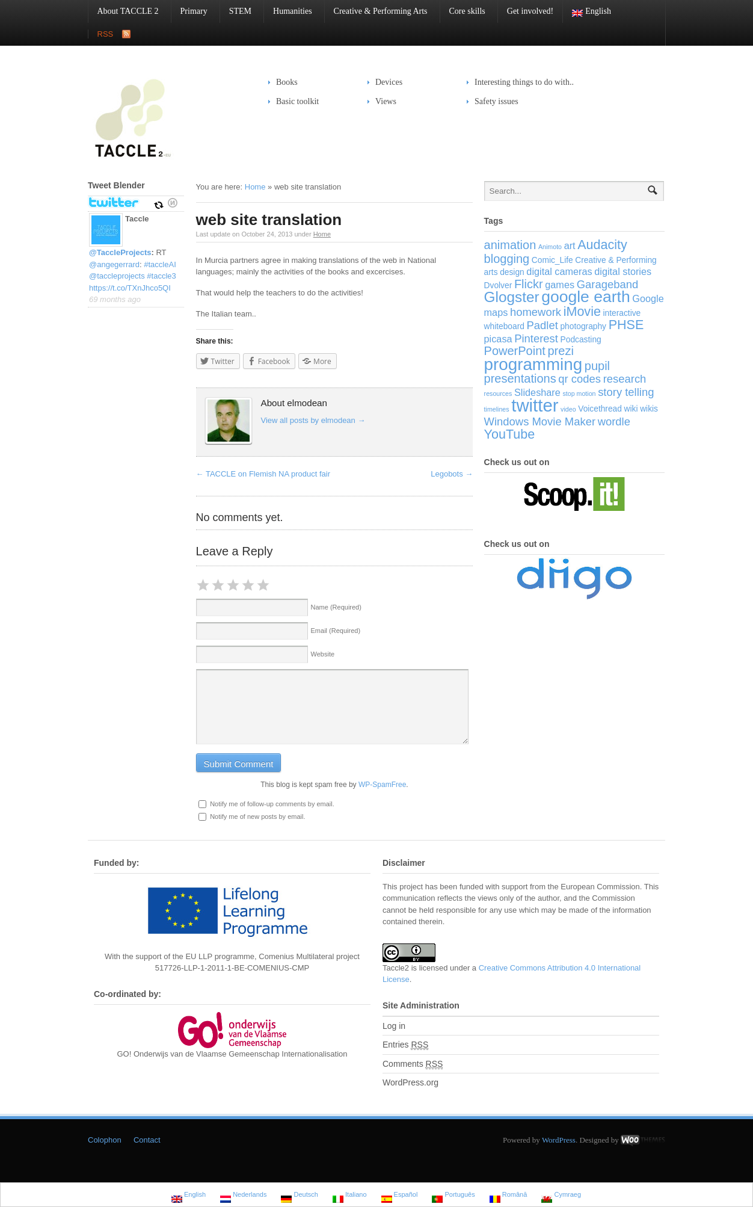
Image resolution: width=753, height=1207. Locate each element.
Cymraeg (561, 1196)
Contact (147, 1139)
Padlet (542, 325)
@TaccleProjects (120, 252)
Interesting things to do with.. (524, 82)
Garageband (608, 284)
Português (453, 1196)
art (570, 245)
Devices (384, 82)
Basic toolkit (293, 101)
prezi (560, 350)
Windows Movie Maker (539, 421)
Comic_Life (552, 260)
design (512, 272)
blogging (507, 258)
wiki (631, 408)
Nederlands (243, 1196)
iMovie (582, 311)
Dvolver (498, 285)
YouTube (509, 434)
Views (385, 101)
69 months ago (115, 299)
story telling (626, 392)
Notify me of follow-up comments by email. (272, 803)
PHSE (626, 324)
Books (287, 82)
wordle (614, 421)
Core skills (462, 11)
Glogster (511, 297)
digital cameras (559, 271)
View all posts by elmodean (313, 420)
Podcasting (581, 339)
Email (336, 630)
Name (336, 607)
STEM (235, 11)
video (568, 409)
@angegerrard (114, 264)
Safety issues (492, 101)
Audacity (602, 244)
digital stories (622, 271)
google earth (585, 297)
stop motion (578, 393)
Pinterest (536, 338)
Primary (189, 11)
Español (399, 1196)
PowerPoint (515, 350)
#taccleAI (160, 264)
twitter (534, 405)
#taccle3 (161, 275)
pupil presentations (547, 372)
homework (535, 312)
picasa (498, 338)
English (587, 12)
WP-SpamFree (382, 784)
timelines (496, 409)
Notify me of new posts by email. (257, 816)
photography (583, 326)
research (625, 378)
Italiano (350, 1196)
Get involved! (530, 11)
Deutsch (299, 1196)
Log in (394, 1026)
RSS (105, 34)
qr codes (579, 378)
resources (498, 393)
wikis (649, 408)
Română (508, 1196)
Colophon (104, 1139)
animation (510, 245)
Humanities (288, 11)
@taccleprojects (117, 275)
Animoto (550, 246)
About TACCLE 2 (123, 11)
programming (533, 364)
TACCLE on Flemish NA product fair (263, 473)
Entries (405, 1045)
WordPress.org (410, 1082)
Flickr (528, 284)
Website (323, 654)
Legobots (452, 473)
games (559, 284)
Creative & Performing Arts (376, 11)
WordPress (559, 1139)
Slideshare (537, 392)
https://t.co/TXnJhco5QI (130, 287)
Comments (413, 1064)
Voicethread (600, 408)
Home (255, 186)
